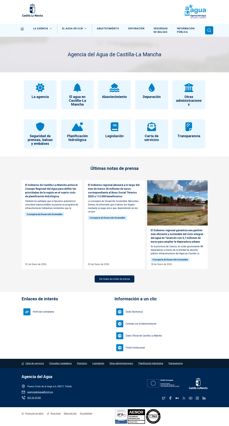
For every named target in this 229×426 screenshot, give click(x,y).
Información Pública (186, 30)
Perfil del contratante (43, 312)
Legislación (98, 363)
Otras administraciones (121, 363)
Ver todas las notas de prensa (114, 279)
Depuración (136, 28)
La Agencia (40, 28)
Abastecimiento (108, 28)
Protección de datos (34, 414)
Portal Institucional (135, 348)
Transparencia (175, 363)
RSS (184, 398)
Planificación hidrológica (150, 363)
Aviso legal (55, 414)
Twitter (163, 398)
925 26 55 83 (34, 398)
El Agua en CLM (72, 28)
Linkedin (204, 398)
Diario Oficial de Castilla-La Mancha (144, 336)
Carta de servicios (34, 363)
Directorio (82, 363)
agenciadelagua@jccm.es (40, 392)
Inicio (21, 28)
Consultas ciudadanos (60, 363)
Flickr (177, 398)
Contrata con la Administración (141, 324)
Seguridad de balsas (161, 30)
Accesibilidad (86, 414)
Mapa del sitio (70, 414)
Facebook (170, 398)
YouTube (190, 398)
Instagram (197, 398)
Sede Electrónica (134, 312)
